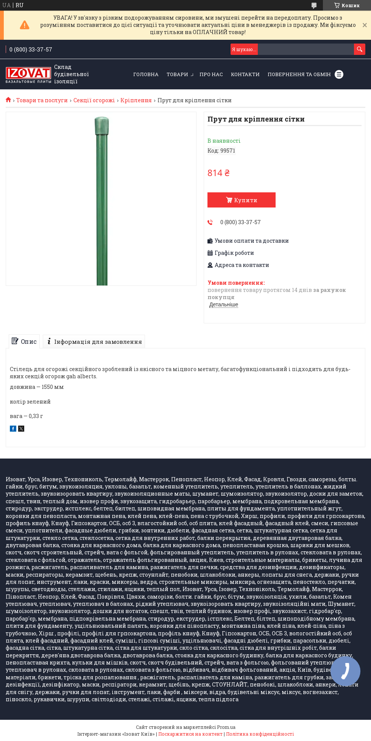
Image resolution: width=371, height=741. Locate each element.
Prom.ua (226, 727)
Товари (177, 74)
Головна (146, 74)
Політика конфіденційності (260, 734)
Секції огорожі (94, 100)
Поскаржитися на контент (190, 734)
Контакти (245, 74)
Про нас (211, 74)
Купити (245, 200)
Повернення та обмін (299, 74)
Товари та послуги (42, 100)
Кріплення (136, 100)
